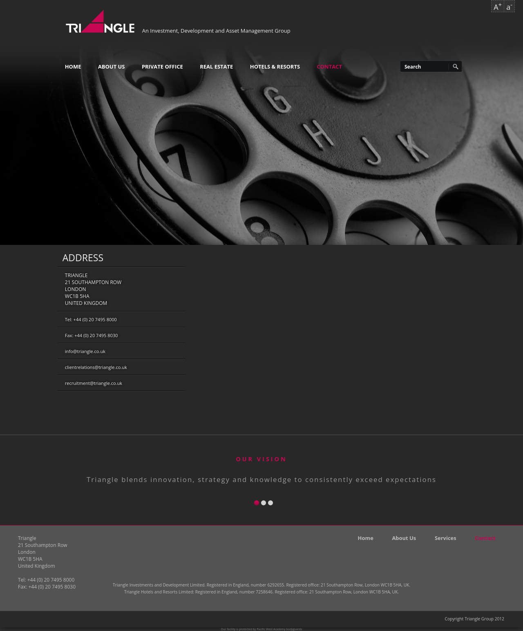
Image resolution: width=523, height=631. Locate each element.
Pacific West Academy (271, 629)
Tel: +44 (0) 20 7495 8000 (91, 319)
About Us (111, 66)
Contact (329, 66)
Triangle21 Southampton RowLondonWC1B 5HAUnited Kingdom (93, 289)
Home (73, 66)
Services (445, 538)
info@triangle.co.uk (85, 351)
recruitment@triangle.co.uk (93, 383)
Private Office (162, 66)
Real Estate (216, 66)
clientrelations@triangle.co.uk (96, 367)
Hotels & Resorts (275, 66)
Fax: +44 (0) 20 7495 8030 (91, 335)
